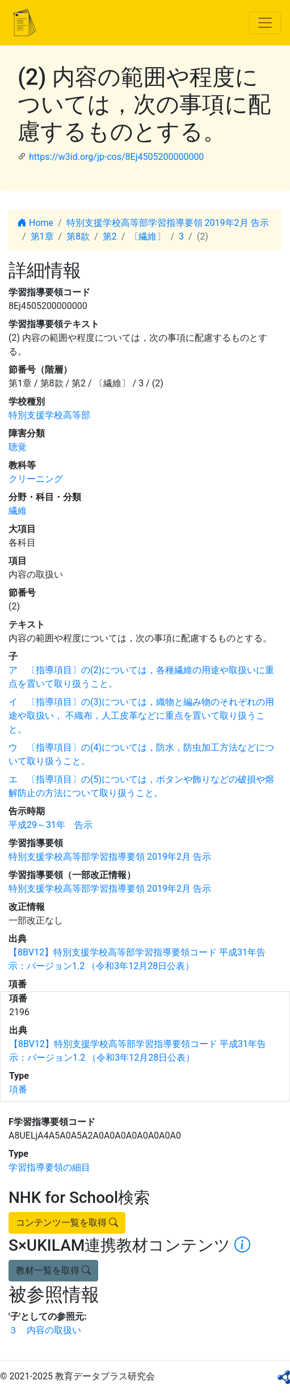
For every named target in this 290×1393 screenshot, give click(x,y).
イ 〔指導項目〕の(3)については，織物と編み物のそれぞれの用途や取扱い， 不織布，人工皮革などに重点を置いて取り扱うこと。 (141, 715)
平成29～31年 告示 (51, 824)
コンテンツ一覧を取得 (67, 1222)
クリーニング (36, 478)
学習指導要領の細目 (49, 1167)
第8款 (78, 236)
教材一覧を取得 (53, 1270)
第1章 (42, 236)
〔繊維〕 (147, 236)
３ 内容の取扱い (45, 1330)
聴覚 (18, 447)
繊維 (18, 510)
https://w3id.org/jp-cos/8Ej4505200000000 (116, 156)
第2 (110, 236)
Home (35, 222)
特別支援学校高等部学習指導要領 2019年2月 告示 (167, 222)
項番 (18, 1089)
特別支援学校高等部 (49, 415)
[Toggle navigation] (265, 22)
